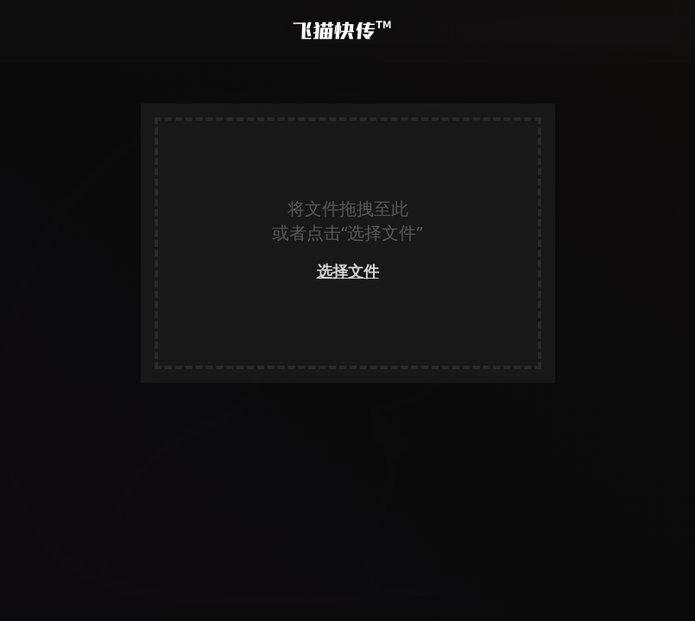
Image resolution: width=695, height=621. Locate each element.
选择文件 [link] (348, 270)
